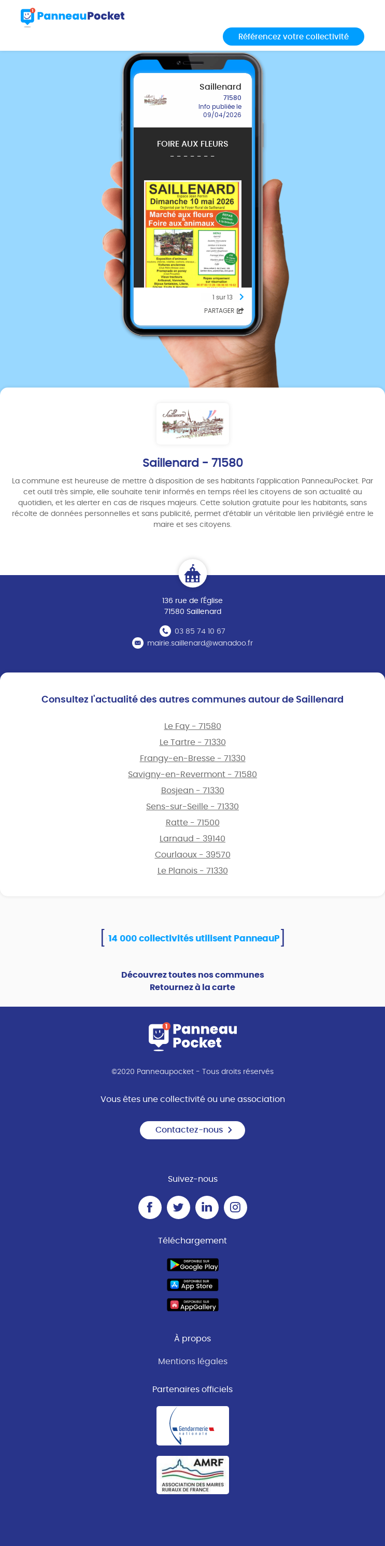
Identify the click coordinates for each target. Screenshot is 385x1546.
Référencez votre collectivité (293, 37)
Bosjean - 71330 (192, 790)
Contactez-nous (194, 1130)
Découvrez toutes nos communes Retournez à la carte (192, 981)
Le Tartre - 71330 (193, 742)
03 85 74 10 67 (200, 631)
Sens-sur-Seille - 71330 (192, 807)
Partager (224, 311)
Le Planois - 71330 (193, 871)
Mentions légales (192, 1361)
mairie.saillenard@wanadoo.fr (200, 643)
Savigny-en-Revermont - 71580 (192, 774)
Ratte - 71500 (193, 823)
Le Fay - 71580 (192, 726)
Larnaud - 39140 (192, 839)
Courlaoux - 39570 (193, 855)
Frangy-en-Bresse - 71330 (193, 758)
